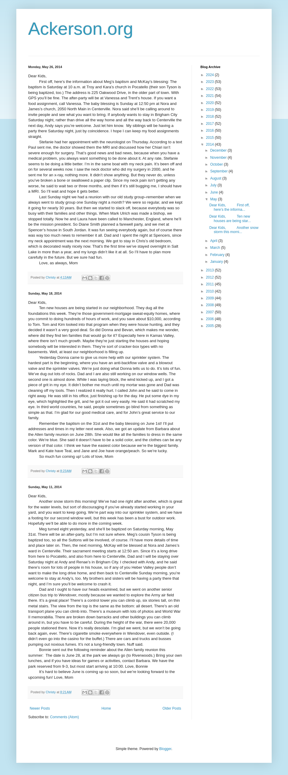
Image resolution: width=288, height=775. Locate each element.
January (217, 262)
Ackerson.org (80, 29)
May (214, 199)
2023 (210, 82)
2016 (210, 130)
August (216, 178)
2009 (210, 298)
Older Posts (171, 708)
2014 (210, 144)
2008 (210, 305)
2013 (210, 270)
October (217, 164)
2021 (210, 96)
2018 (210, 116)
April (214, 241)
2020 (210, 103)
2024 (210, 75)
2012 (210, 277)
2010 (210, 291)
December (219, 150)
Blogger (165, 749)
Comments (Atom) (64, 717)
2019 (210, 110)
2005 (210, 326)
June (214, 192)
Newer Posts (40, 708)
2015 (210, 138)
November (219, 157)
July (214, 185)
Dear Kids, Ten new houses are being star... (230, 218)
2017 (210, 124)
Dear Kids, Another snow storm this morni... (233, 230)
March (215, 248)
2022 (210, 89)
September (219, 171)
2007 (210, 312)
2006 (210, 319)
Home (106, 708)
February (217, 255)
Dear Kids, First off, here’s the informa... (229, 207)
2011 (210, 284)
